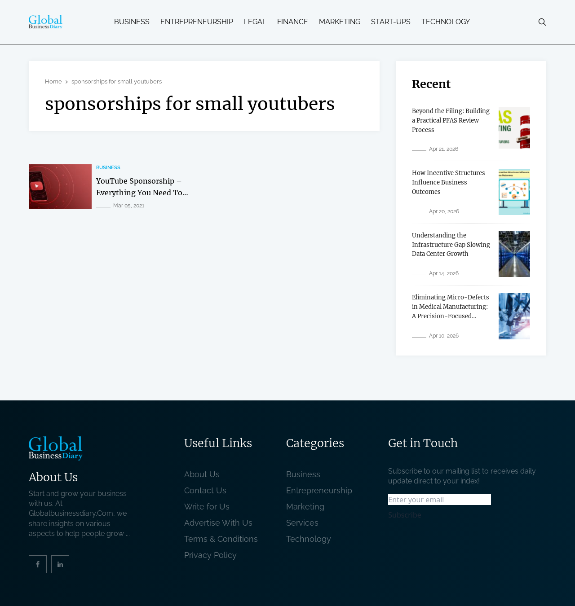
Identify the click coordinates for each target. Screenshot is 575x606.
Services (302, 522)
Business (132, 22)
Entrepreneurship (196, 22)
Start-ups (391, 22)
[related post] (60, 186)
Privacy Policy (210, 555)
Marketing (339, 22)
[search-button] (542, 22)
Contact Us (205, 490)
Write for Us (207, 506)
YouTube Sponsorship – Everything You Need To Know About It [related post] (139, 192)
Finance (292, 22)
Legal (255, 22)
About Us (202, 474)
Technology (445, 22)
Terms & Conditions (223, 539)
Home (53, 81)
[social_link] (38, 564)
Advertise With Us (218, 522)
